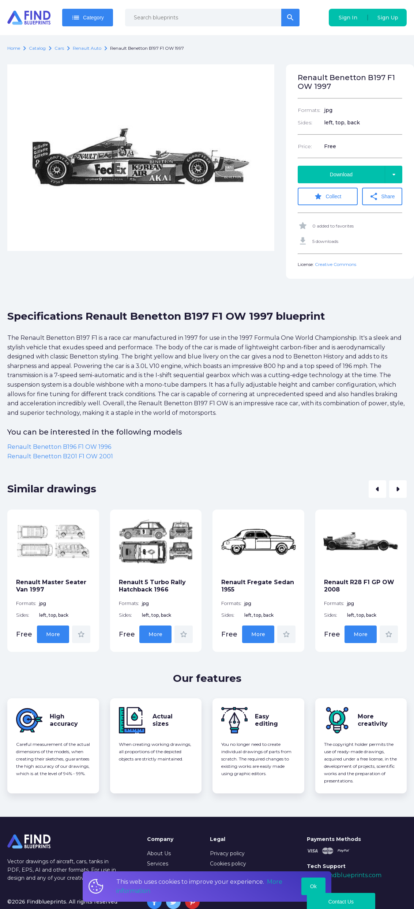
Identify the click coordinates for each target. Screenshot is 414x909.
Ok (313, 886)
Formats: (309, 110)
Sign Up (387, 17)
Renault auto (87, 48)
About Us (159, 853)
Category (87, 17)
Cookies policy (228, 863)
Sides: (305, 122)
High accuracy (64, 720)
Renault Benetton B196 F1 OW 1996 (59, 446)
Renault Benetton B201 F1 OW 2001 (60, 456)
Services (157, 863)
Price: (305, 146)
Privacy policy (227, 853)
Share (382, 196)
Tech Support (326, 866)
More (53, 634)
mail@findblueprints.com (344, 875)
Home (13, 48)
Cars (59, 48)
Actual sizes (163, 720)
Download (366, 174)
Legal (217, 839)
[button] (377, 489)
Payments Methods (334, 839)
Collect (327, 196)
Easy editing (266, 720)
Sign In (348, 17)
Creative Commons (335, 264)
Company (160, 839)
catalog (37, 48)
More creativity (373, 720)
